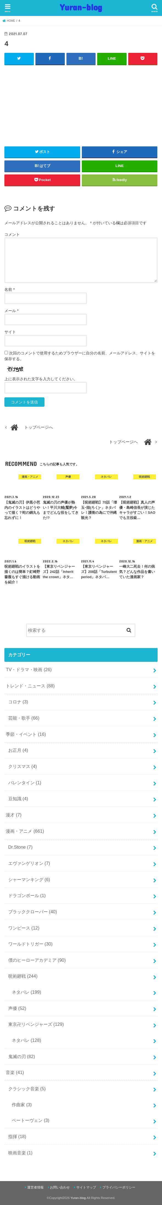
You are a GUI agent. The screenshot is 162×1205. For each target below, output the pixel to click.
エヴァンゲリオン (29, 863)
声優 (17, 1008)
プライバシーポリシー (118, 1187)
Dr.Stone (20, 847)
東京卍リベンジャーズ (36, 1024)
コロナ (18, 701)
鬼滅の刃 (21, 1056)
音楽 (15, 1072)
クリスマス (22, 766)
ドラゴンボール (27, 895)
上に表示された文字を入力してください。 (40, 379)
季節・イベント (26, 733)
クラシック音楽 (27, 1088)
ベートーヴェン (30, 1120)
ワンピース (24, 927)
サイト (10, 332)
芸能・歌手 (24, 717)
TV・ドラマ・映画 (29, 669)
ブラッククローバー (32, 911)
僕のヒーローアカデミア (37, 960)
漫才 (13, 814)
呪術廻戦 (23, 976)
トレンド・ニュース (30, 685)
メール (11, 310)
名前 (9, 289)
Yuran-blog (81, 7)
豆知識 (18, 798)
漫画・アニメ (25, 830)
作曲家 (22, 1104)
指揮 (17, 1136)
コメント (12, 234)
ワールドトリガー (30, 943)
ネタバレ (26, 992)
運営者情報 (35, 1187)
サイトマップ (86, 1187)
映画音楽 (20, 1152)
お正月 (18, 750)
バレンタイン (24, 782)
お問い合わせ (60, 1187)
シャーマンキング (29, 879)
